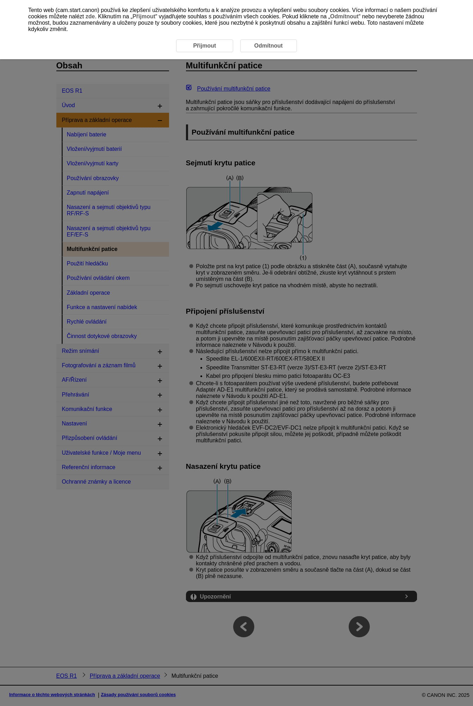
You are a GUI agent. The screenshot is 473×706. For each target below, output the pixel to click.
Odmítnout (344, 16)
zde (90, 16)
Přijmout (143, 16)
